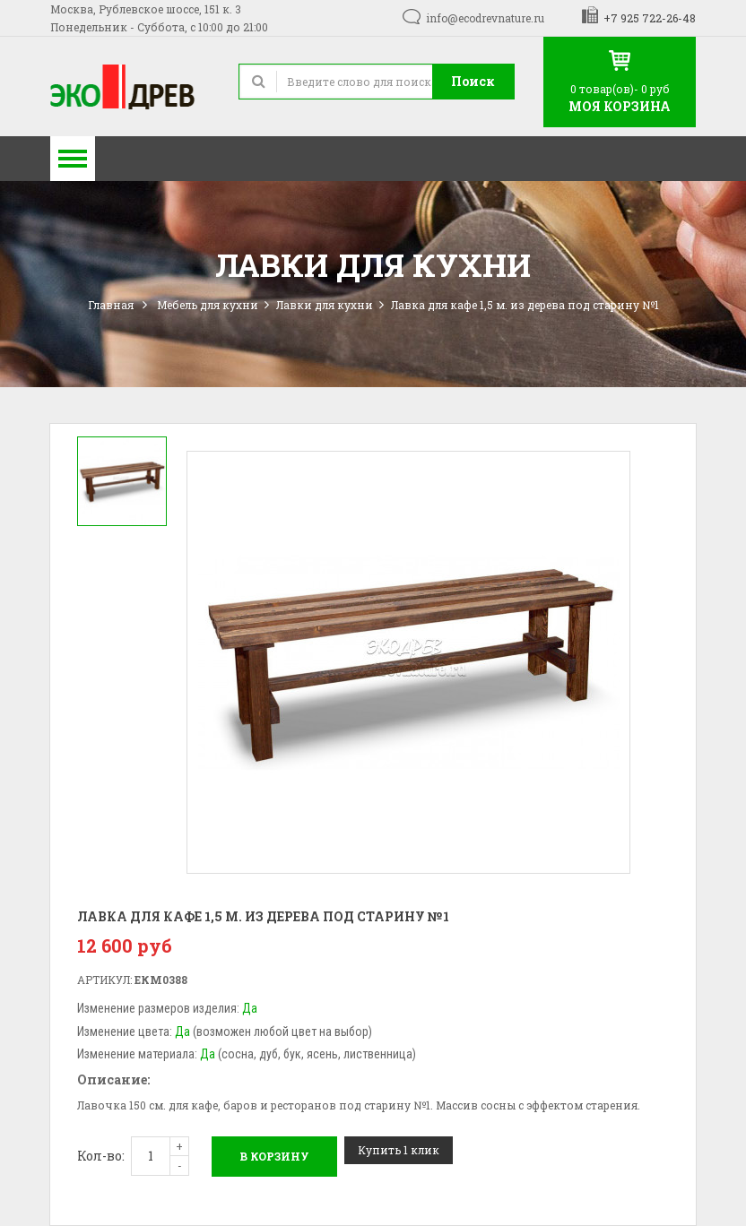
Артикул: (104, 979)
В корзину (274, 1156)
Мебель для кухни (207, 305)
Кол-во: (101, 1155)
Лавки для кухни (324, 305)
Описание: (113, 1079)
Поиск (473, 81)
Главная (111, 305)
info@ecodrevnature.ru (485, 18)
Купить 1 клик (398, 1150)
